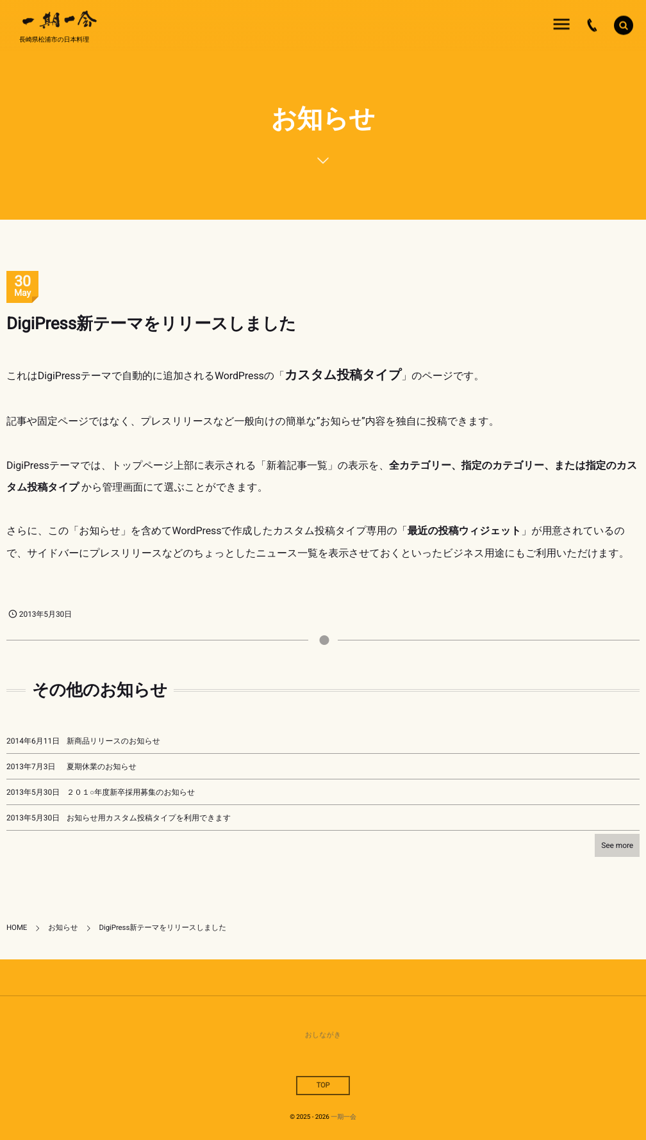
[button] (623, 24)
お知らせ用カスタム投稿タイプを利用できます (149, 817)
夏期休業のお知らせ (102, 766)
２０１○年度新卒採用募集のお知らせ (131, 792)
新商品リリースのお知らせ (113, 741)
